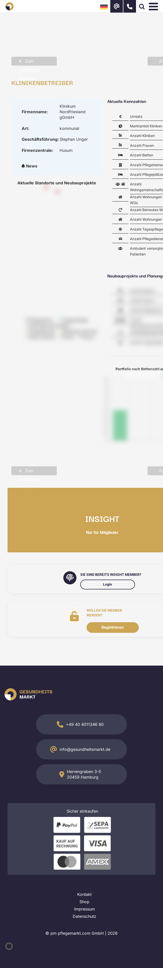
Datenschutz (84, 916)
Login (107, 584)
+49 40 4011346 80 (85, 724)
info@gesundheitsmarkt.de (85, 749)
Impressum (84, 909)
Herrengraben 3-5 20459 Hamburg (84, 774)
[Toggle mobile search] (142, 6)
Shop (84, 901)
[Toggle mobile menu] (154, 6)
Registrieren (112, 627)
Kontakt (84, 894)
